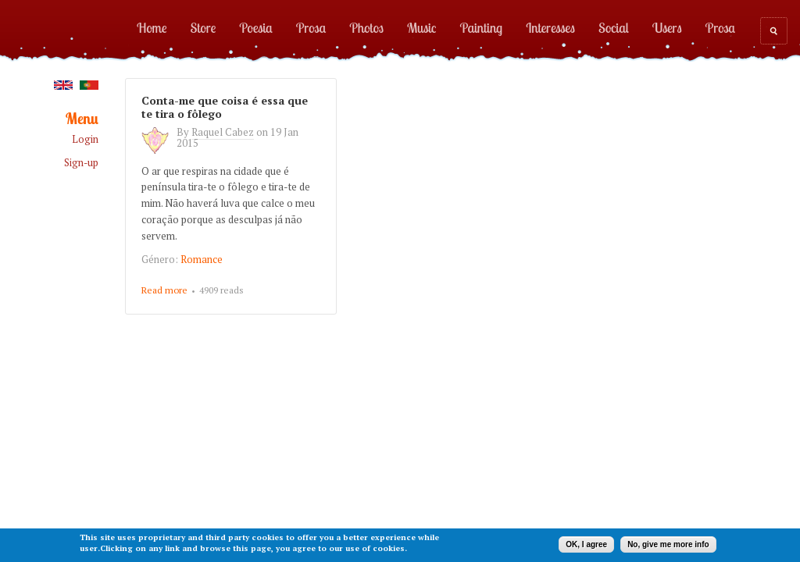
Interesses (550, 27)
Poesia (255, 27)
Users (667, 27)
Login (85, 139)
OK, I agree (586, 544)
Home (152, 27)
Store (203, 27)
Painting (481, 27)
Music (422, 27)
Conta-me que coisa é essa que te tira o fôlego (224, 107)
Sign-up (81, 162)
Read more (164, 291)
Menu (82, 119)
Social (613, 27)
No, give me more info (668, 544)
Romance (201, 259)
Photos (366, 27)
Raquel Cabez (222, 132)
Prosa (311, 27)
